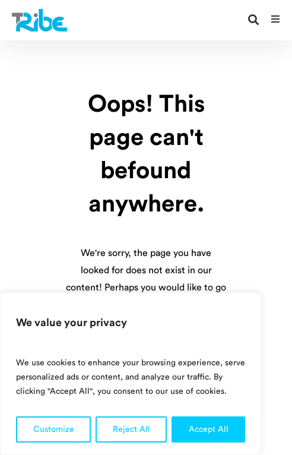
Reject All (131, 429)
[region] (130, 373)
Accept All (208, 429)
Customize (53, 429)
